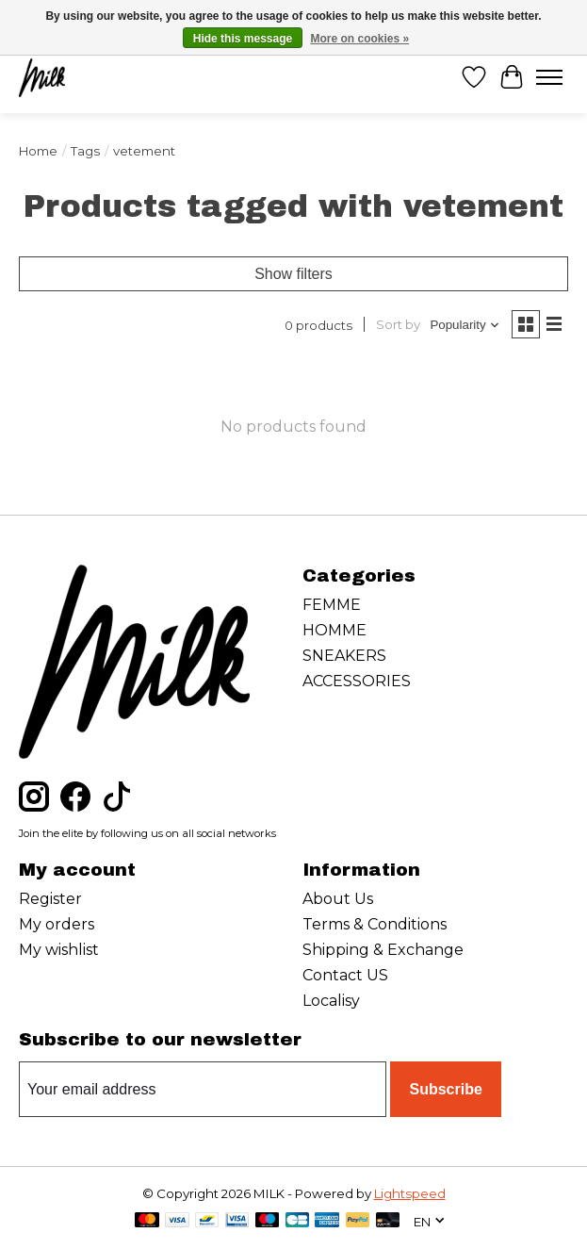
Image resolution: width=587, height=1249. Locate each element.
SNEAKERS (344, 656)
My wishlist (59, 950)
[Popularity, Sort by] (465, 325)
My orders (56, 924)
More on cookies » (360, 38)
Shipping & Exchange (383, 950)
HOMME (334, 630)
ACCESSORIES (356, 681)
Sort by (398, 324)
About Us (337, 899)
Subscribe (445, 1089)
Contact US (345, 975)
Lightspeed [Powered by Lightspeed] (410, 1193)
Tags (85, 150)
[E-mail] (202, 1089)
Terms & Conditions (374, 924)
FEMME (331, 605)
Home (38, 150)
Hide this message (242, 38)
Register (50, 899)
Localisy (331, 1001)
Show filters (293, 274)
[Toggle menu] (549, 77)
